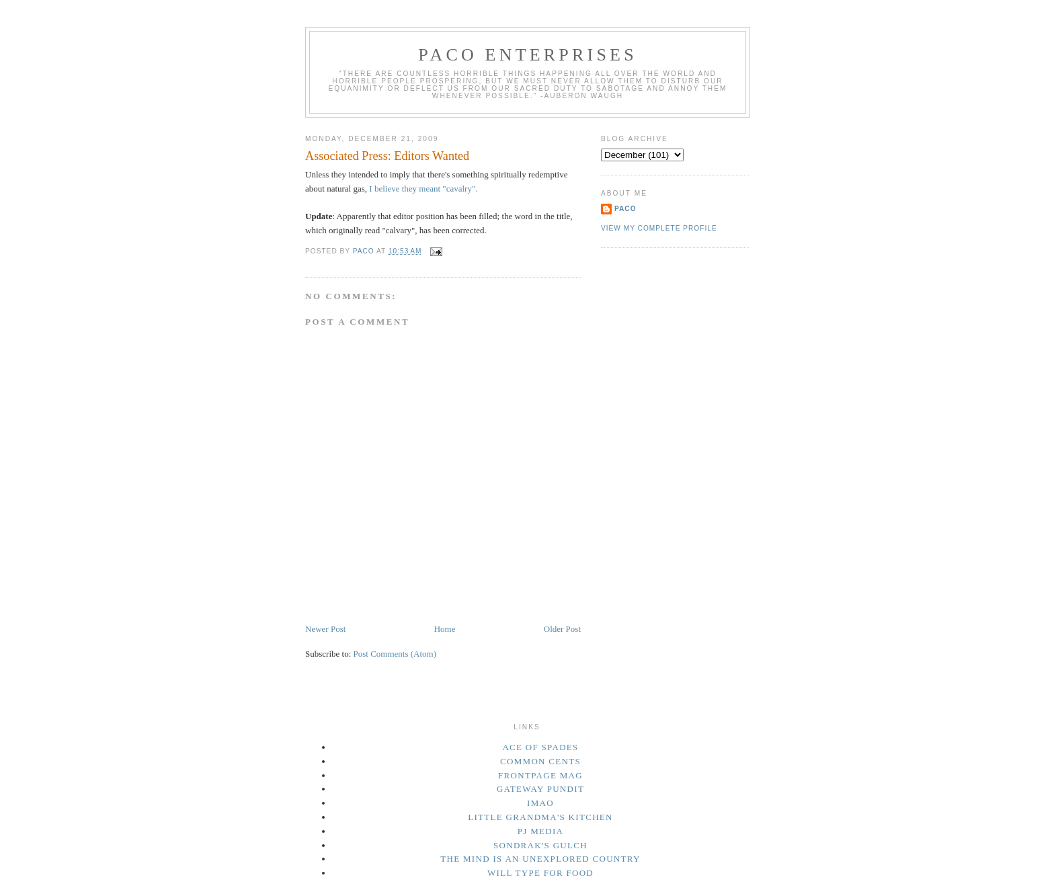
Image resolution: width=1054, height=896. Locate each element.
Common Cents (540, 761)
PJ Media (541, 831)
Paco (625, 208)
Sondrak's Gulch (540, 845)
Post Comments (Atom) (395, 654)
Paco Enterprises (527, 55)
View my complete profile (659, 228)
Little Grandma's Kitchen (540, 817)
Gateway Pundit (540, 789)
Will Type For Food (540, 873)
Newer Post (325, 629)
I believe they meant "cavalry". (423, 189)
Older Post (562, 629)
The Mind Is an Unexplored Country (540, 859)
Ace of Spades (540, 747)
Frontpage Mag (540, 775)
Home (445, 629)
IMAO (540, 803)
